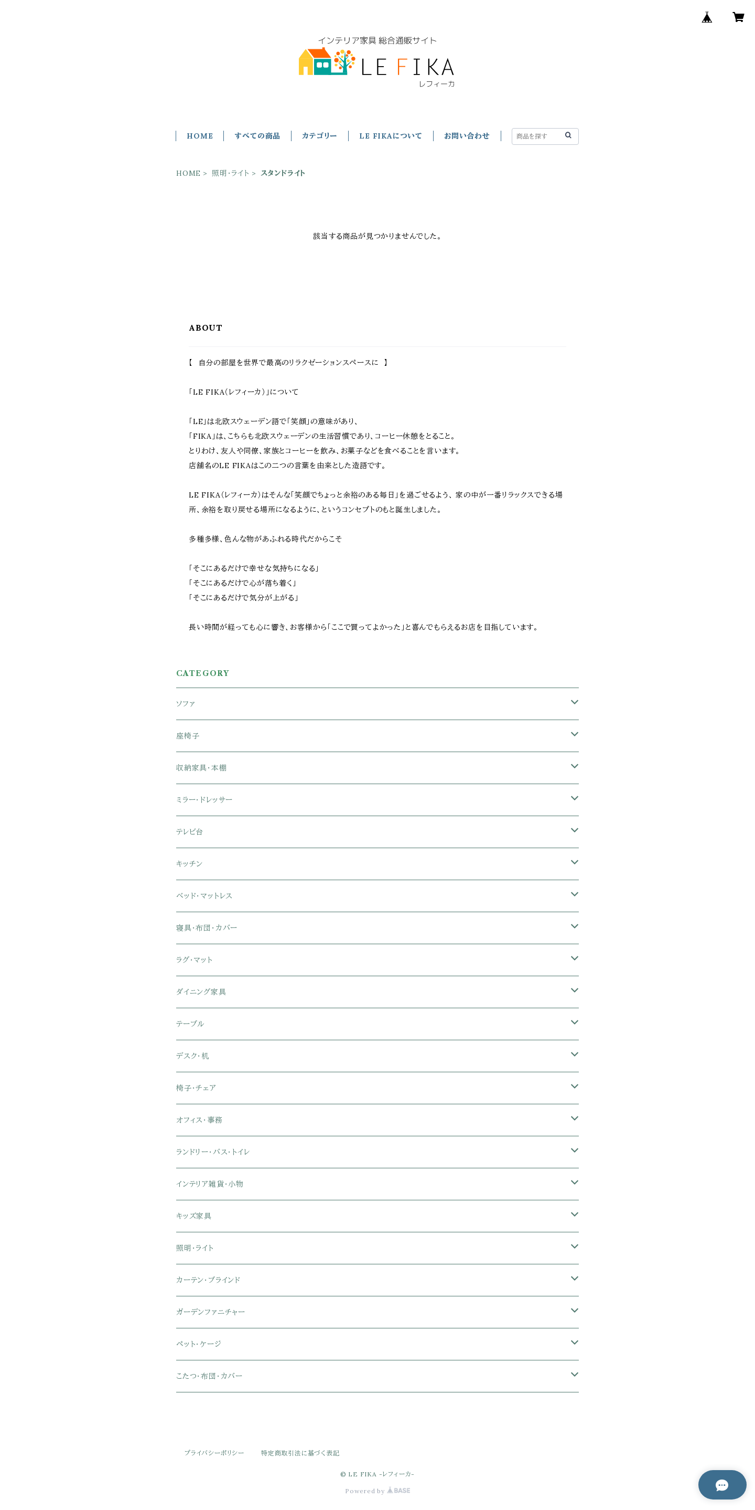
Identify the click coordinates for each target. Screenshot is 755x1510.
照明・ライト (231, 173)
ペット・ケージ (199, 1344)
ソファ (185, 704)
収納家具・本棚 (201, 768)
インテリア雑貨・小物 (210, 1184)
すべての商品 (257, 136)
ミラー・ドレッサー (204, 800)
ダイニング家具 (201, 992)
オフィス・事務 (199, 1120)
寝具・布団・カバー (207, 928)
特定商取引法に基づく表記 (300, 1453)
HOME (200, 136)
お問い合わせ (467, 136)
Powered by (377, 1491)
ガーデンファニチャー (210, 1312)
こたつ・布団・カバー (209, 1376)
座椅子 (187, 736)
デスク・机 (192, 1056)
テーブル (190, 1024)
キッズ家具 (194, 1216)
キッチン (189, 864)
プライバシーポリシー (214, 1453)
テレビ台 (189, 832)
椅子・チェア (196, 1088)
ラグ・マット (194, 960)
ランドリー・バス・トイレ (213, 1152)
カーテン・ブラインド (208, 1280)
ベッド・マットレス (204, 896)
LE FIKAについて (391, 136)
